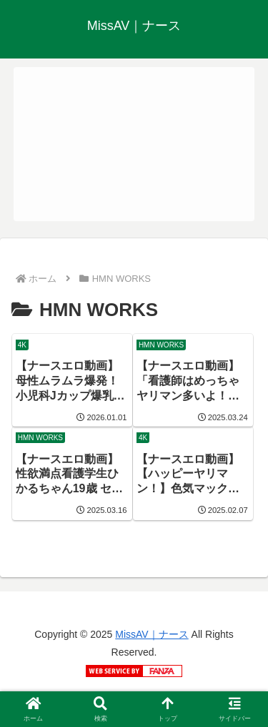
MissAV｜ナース (151, 634)
